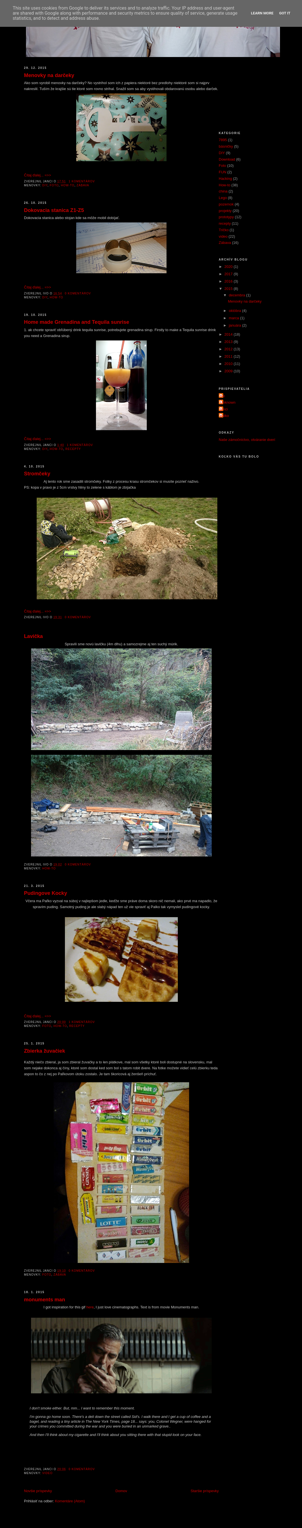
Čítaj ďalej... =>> (37, 175)
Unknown (227, 402)
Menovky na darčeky (49, 75)
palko (224, 416)
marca (234, 318)
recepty (73, 449)
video (47, 1473)
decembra (237, 295)
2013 (229, 342)
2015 (229, 289)
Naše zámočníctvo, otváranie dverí (247, 440)
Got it (284, 13)
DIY (45, 185)
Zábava (82, 185)
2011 (229, 356)
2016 (229, 281)
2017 (229, 274)
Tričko (224, 230)
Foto (54, 185)
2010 (229, 364)
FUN (222, 172)
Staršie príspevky (205, 1491)
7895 (223, 140)
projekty (225, 211)
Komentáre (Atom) (70, 1501)
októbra (235, 311)
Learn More (262, 13)
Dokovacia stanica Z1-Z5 (54, 210)
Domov (121, 1491)
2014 (229, 334)
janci (224, 409)
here (90, 1307)
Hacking (225, 178)
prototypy (226, 217)
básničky (226, 146)
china (223, 191)
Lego (223, 198)
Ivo (222, 396)
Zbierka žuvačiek (44, 1051)
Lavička (33, 636)
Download (227, 159)
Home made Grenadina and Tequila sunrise (76, 322)
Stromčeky (37, 473)
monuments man (44, 1299)
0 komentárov (78, 293)
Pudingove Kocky (45, 893)
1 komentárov (82, 181)
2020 (229, 266)
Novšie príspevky (38, 1491)
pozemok (226, 204)
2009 (229, 371)
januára (235, 325)
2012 (229, 349)
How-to (68, 185)
